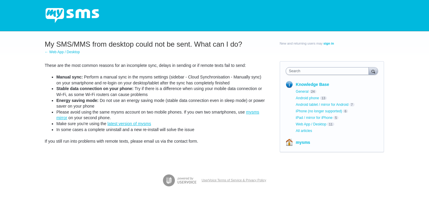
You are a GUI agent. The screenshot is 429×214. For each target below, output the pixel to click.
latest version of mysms (129, 123)
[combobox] (329, 71)
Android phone (307, 98)
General (302, 91)
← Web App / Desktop (62, 52)
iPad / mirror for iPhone (314, 118)
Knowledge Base (312, 84)
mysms (303, 142)
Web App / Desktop (311, 124)
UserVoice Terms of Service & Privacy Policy (234, 180)
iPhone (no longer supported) (319, 111)
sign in (329, 43)
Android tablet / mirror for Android (322, 105)
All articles (304, 131)
